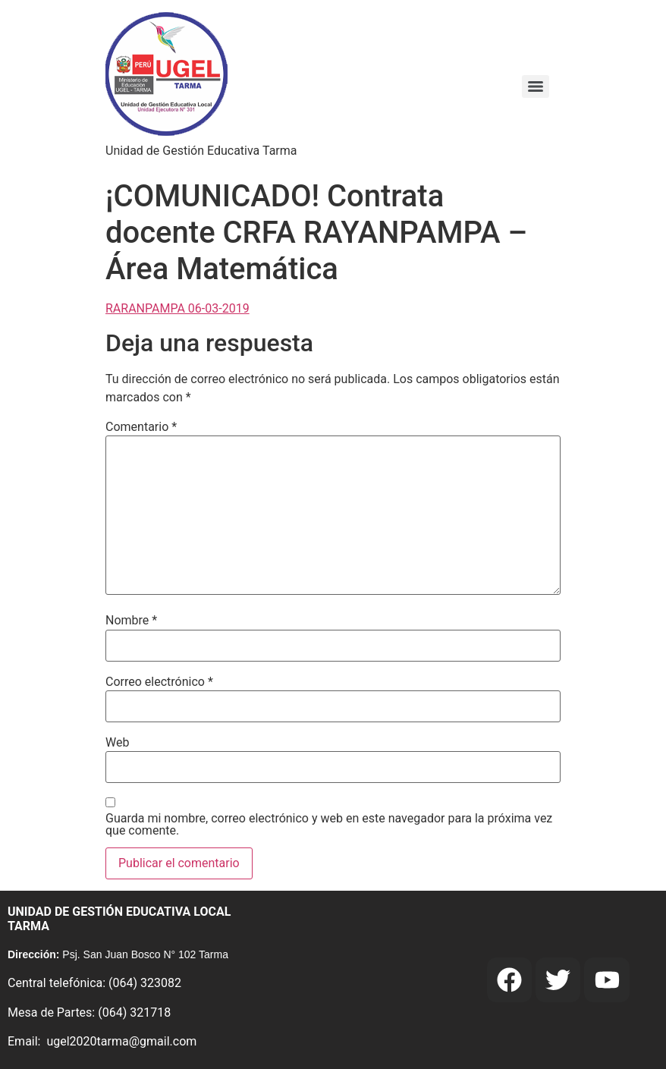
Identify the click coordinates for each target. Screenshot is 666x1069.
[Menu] (535, 86)
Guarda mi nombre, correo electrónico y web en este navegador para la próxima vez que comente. (328, 825)
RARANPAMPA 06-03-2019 (177, 308)
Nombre (131, 621)
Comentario (141, 427)
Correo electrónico (159, 682)
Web (117, 743)
